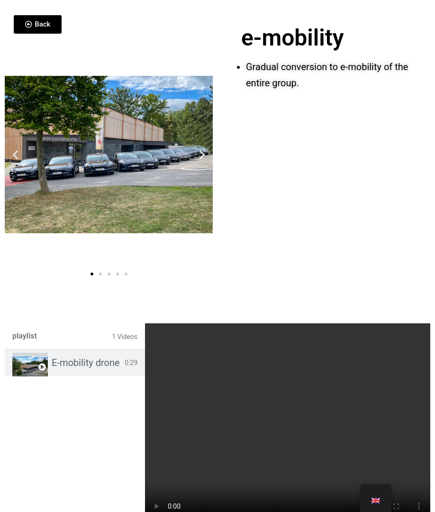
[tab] (75, 363)
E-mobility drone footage (86, 362)
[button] (15, 154)
